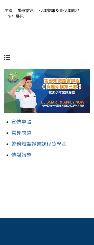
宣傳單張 (21, 122)
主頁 (9, 11)
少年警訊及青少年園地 (59, 11)
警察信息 (26, 11)
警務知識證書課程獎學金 (38, 144)
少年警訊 (16, 16)
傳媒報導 (21, 155)
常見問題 (21, 133)
